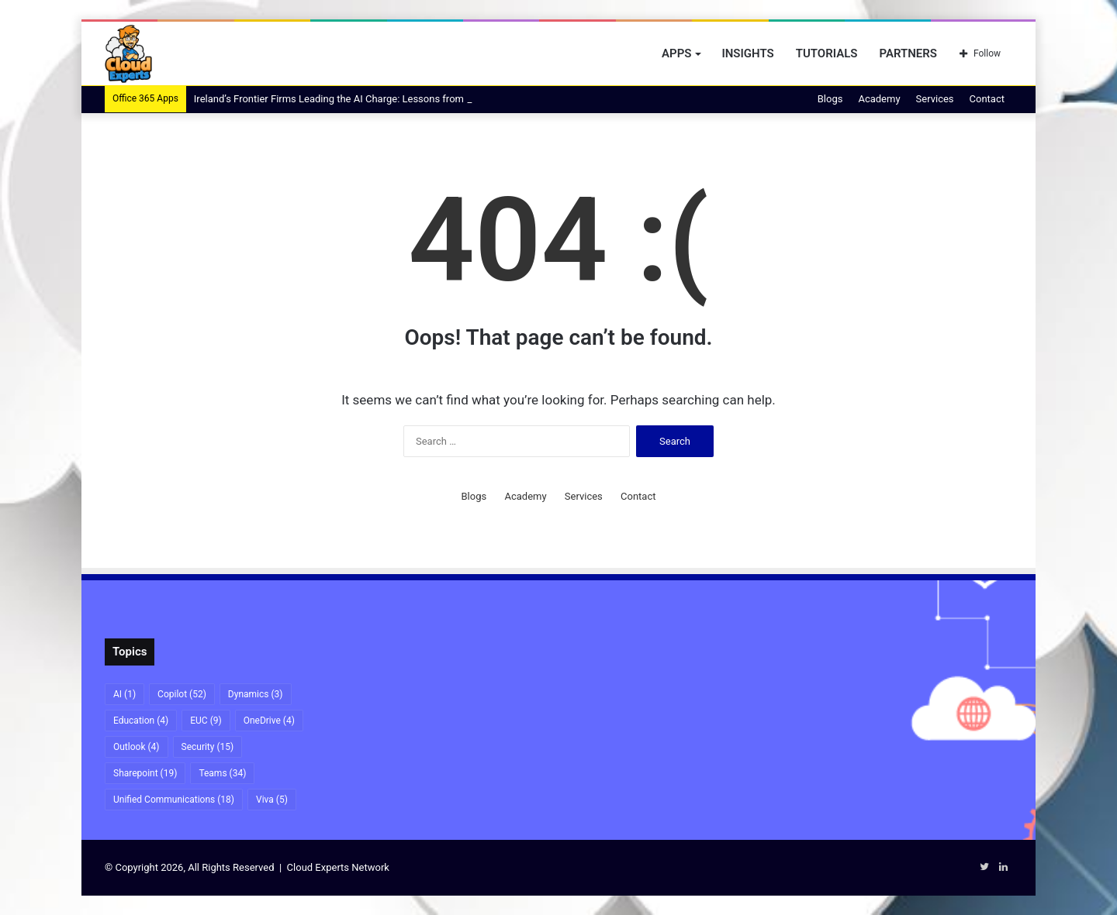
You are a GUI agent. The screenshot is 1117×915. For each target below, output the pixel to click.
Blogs (830, 99)
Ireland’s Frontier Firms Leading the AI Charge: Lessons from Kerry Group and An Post (385, 99)
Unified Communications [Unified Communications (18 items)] (173, 799)
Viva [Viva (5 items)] (272, 799)
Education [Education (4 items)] (140, 720)
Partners (908, 53)
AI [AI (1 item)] (124, 694)
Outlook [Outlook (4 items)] (136, 746)
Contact (987, 99)
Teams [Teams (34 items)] (222, 773)
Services (935, 99)
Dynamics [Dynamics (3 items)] (255, 694)
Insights (747, 53)
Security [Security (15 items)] (208, 746)
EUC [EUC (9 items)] (205, 720)
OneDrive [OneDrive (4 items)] (269, 720)
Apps (676, 53)
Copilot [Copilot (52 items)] (181, 694)
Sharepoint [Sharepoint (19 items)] (145, 773)
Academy (879, 99)
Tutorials (827, 53)
